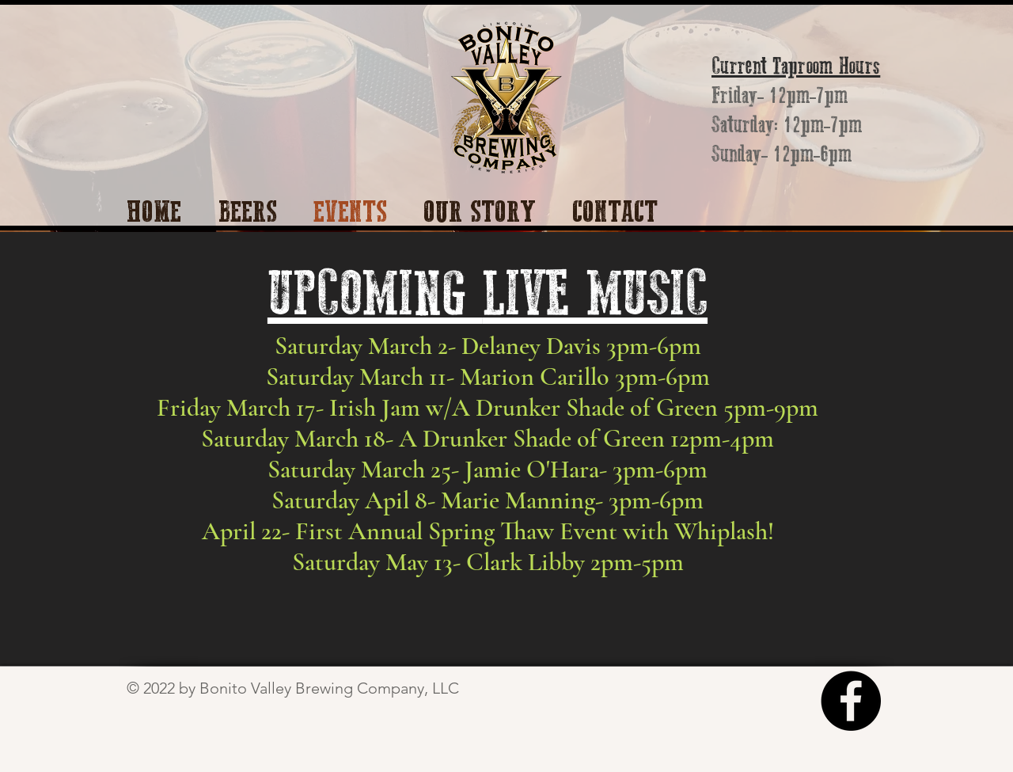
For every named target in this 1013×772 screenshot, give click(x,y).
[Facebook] (851, 701)
